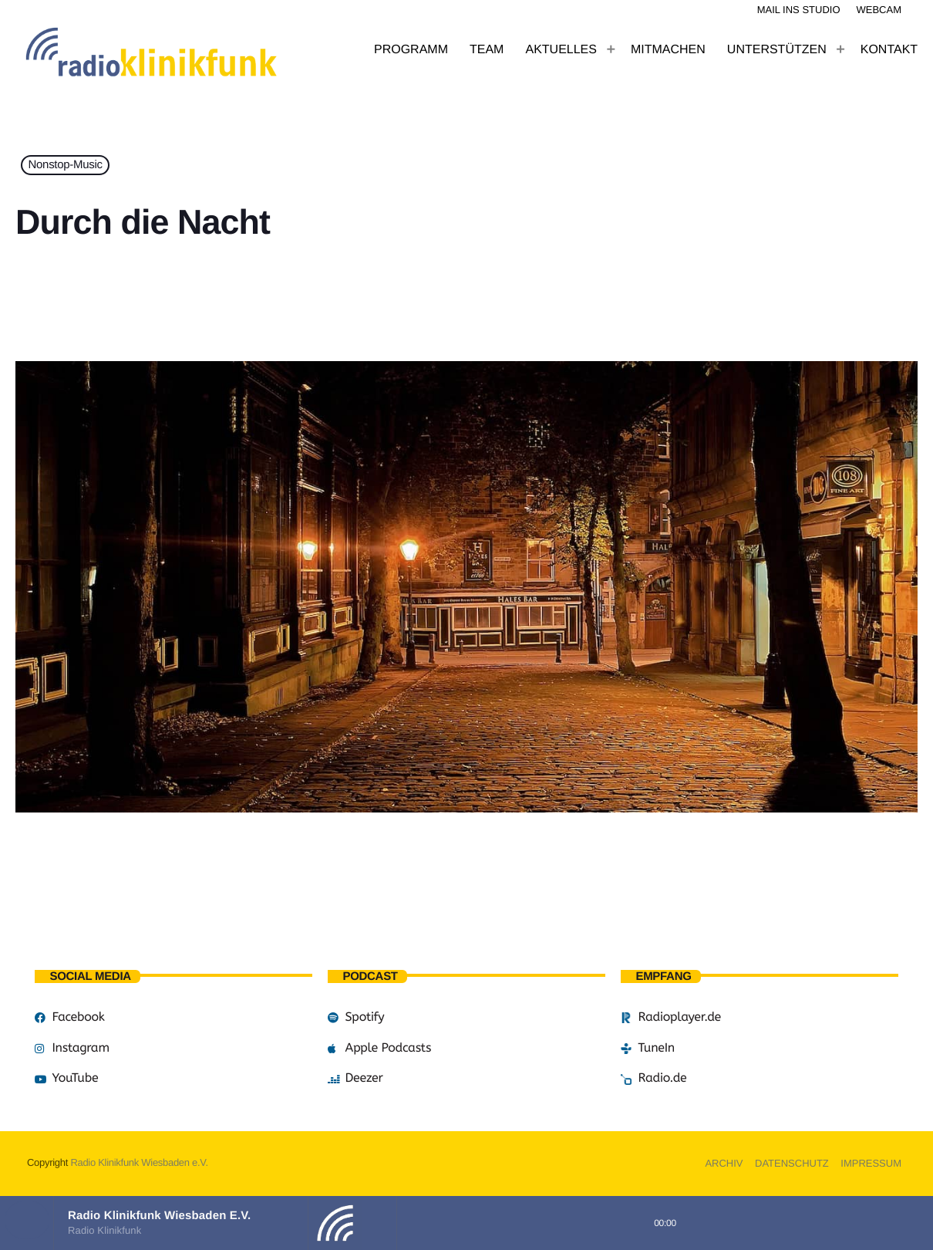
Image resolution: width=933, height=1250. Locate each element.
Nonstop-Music (66, 165)
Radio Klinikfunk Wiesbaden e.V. (138, 1162)
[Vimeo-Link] (185, 50)
